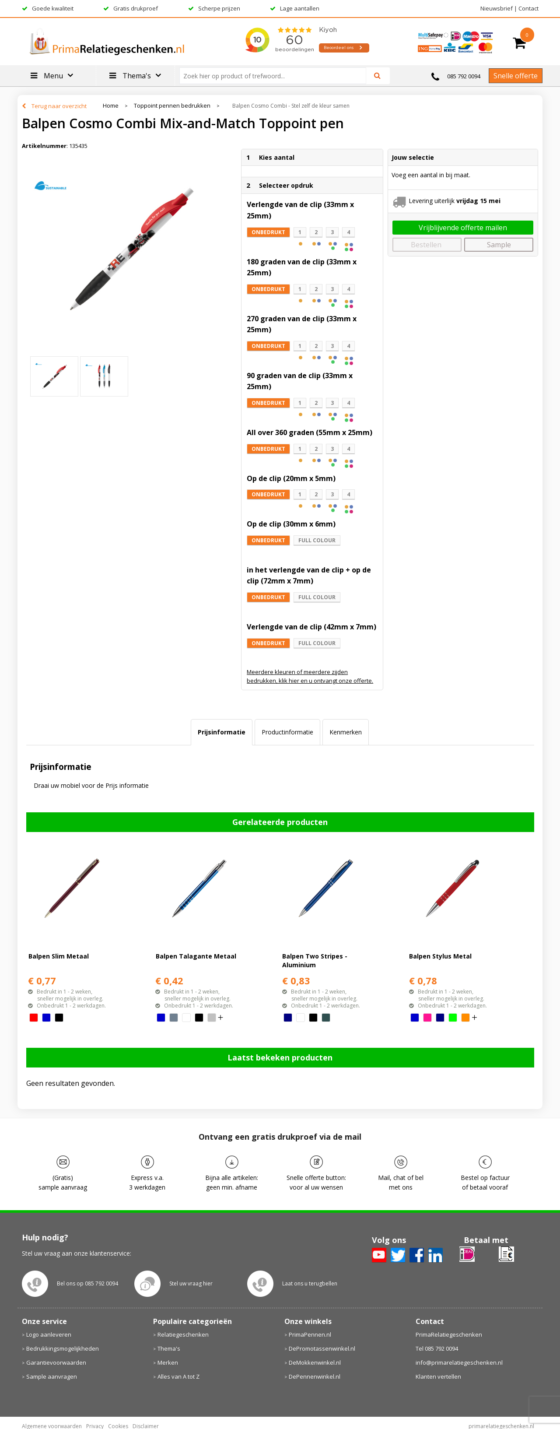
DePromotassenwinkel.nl (322, 1348)
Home (111, 106)
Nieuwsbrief (496, 8)
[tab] (221, 732)
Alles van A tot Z (179, 1376)
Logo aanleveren (48, 1334)
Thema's (169, 1348)
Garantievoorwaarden (56, 1362)
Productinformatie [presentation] (287, 732)
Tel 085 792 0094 (437, 1348)
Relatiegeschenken (183, 1334)
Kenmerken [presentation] (345, 732)
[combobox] (276, 75)
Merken (168, 1362)
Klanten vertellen (438, 1376)
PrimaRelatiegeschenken (449, 1334)
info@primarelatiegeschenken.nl (459, 1362)
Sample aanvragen (51, 1376)
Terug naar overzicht (59, 106)
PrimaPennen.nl (310, 1334)
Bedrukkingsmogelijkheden (62, 1348)
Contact (528, 8)
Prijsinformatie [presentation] (221, 732)
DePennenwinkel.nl (314, 1376)
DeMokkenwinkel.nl (315, 1362)
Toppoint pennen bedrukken (172, 106)
